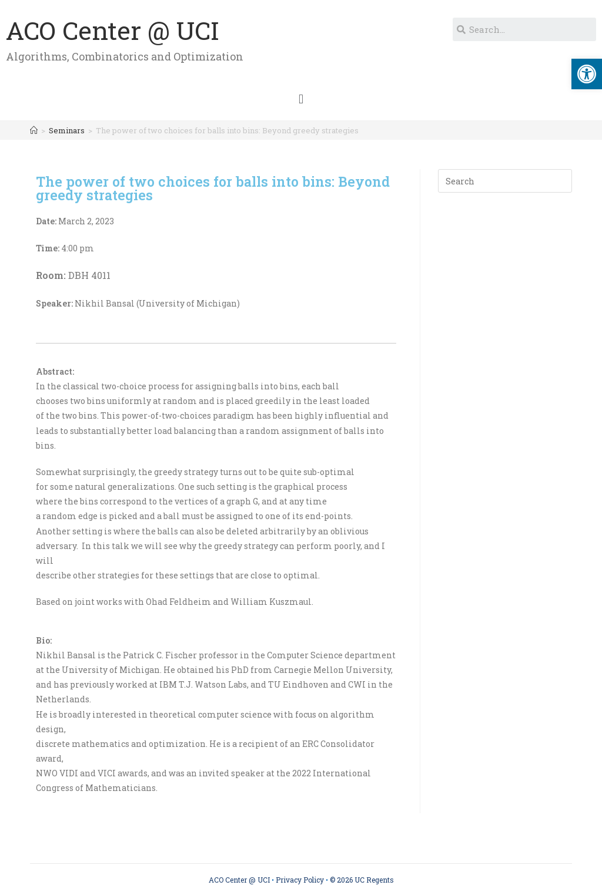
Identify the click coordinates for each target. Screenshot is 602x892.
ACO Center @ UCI (112, 30)
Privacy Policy (300, 879)
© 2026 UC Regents (362, 879)
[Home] (34, 130)
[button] (300, 99)
